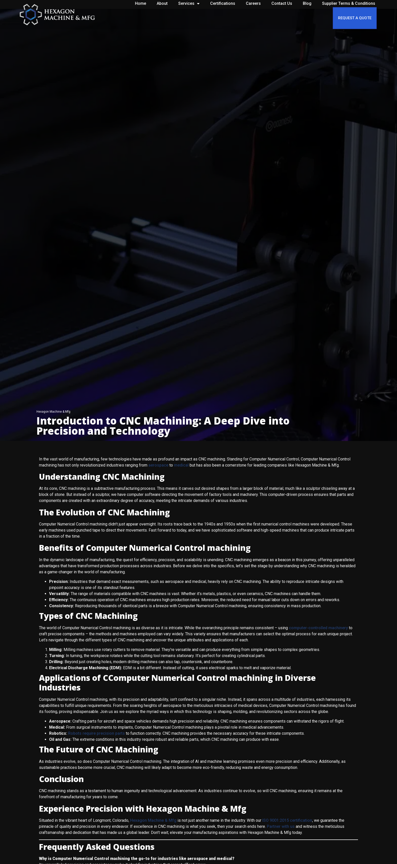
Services (189, 3)
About (162, 3)
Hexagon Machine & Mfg (153, 820)
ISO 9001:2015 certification (287, 820)
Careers (253, 3)
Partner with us (281, 826)
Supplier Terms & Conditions (348, 3)
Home (140, 3)
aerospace (158, 465)
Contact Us (281, 3)
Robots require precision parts (96, 733)
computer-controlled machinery (318, 627)
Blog (307, 3)
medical (181, 465)
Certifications (222, 3)
